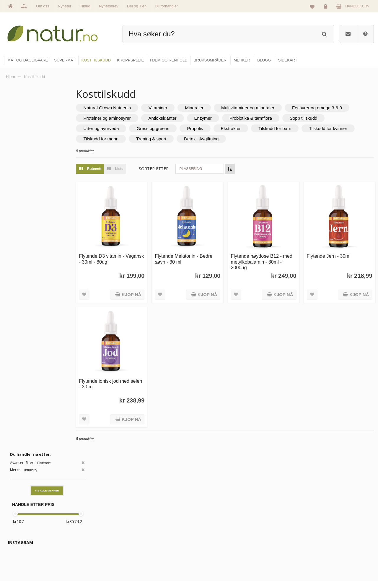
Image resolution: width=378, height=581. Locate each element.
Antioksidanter (252, 118)
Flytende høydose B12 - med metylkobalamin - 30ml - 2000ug (271, 256)
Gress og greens (220, 128)
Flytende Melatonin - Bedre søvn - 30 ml (200, 253)
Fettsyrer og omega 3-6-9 (130, 118)
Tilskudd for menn (179, 138)
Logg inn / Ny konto (334, 509)
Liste (135, 169)
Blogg (263, 509)
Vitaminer (180, 107)
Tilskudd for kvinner (124, 138)
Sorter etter (176, 168)
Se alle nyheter (146, 547)
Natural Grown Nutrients (129, 107)
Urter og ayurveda (168, 128)
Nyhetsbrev (108, 6)
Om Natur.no (144, 521)
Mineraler (216, 107)
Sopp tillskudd (119, 128)
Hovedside (142, 509)
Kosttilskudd (206, 534)
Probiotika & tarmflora (340, 118)
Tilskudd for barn (342, 128)
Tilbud (85, 6)
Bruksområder (270, 521)
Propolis (262, 128)
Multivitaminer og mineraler (269, 107)
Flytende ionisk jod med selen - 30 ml (126, 372)
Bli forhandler (166, 6)
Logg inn (326, 8)
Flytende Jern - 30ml (334, 250)
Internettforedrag (272, 534)
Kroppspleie (206, 547)
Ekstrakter (298, 128)
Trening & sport (229, 138)
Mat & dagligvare (210, 509)
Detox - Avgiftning (279, 138)
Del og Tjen (136, 6)
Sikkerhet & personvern (337, 559)
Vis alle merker (47, 130)
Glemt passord (330, 521)
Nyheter (64, 6)
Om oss (42, 6)
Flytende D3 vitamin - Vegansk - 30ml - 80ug (125, 253)
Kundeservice (329, 534)
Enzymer (292, 118)
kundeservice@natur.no (63, 543)
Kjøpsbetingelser (332, 547)
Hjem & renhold (209, 559)
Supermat (204, 521)
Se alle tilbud (144, 559)
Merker (139, 534)
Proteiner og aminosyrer (196, 118)
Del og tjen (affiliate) (275, 547)
